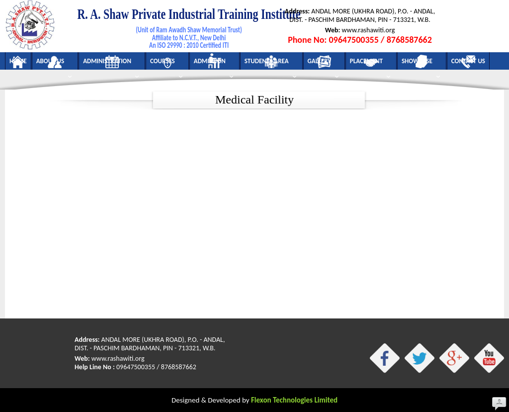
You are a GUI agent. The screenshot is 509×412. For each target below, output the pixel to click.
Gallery (323, 63)
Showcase (421, 63)
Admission (213, 63)
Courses (166, 63)
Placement (370, 63)
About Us (54, 63)
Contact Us (468, 61)
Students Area (270, 63)
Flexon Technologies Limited (294, 400)
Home (18, 61)
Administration (111, 63)
